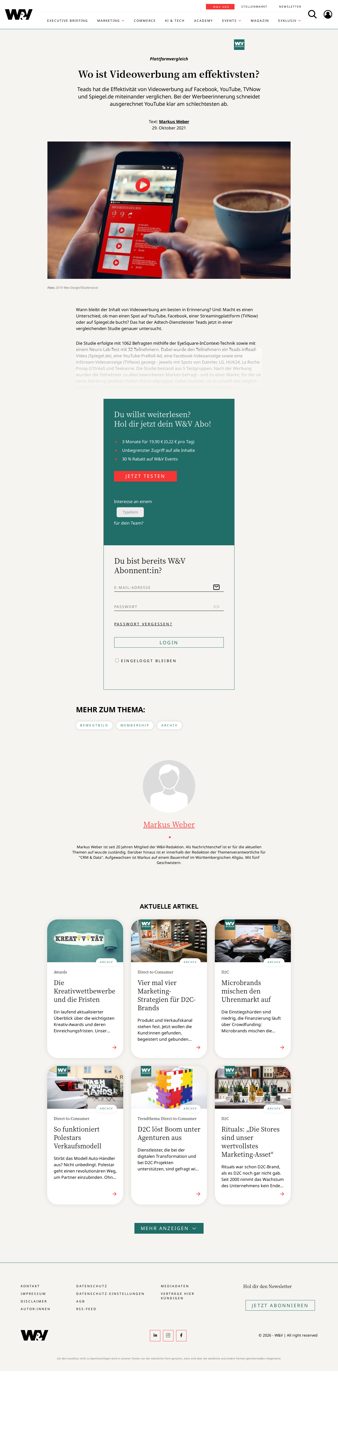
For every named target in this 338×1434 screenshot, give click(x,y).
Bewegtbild (94, 725)
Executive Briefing (67, 21)
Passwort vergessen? (143, 623)
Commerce (145, 21)
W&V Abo (221, 7)
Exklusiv (287, 21)
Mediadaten (175, 1286)
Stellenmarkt (254, 6)
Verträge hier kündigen (177, 1295)
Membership (135, 725)
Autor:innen (36, 1309)
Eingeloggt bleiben (149, 660)
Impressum (33, 1293)
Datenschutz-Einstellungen (110, 1293)
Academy (203, 21)
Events (229, 21)
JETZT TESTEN (145, 476)
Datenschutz (91, 1286)
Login (169, 642)
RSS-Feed (86, 1309)
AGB (80, 1301)
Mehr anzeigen (169, 1228)
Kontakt (30, 1286)
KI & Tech (175, 21)
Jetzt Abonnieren (280, 1305)
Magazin (260, 21)
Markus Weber (174, 121)
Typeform (130, 512)
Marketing (108, 21)
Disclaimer (34, 1301)
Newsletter (290, 6)
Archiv (169, 725)
